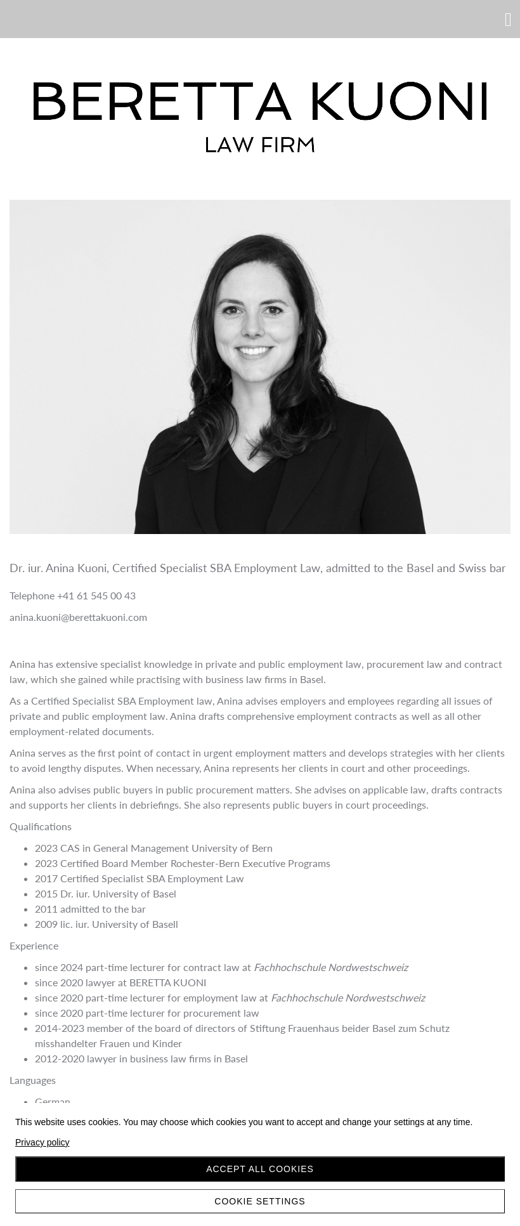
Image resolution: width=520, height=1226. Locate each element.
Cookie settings (259, 1201)
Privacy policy (42, 1142)
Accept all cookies (260, 1169)
